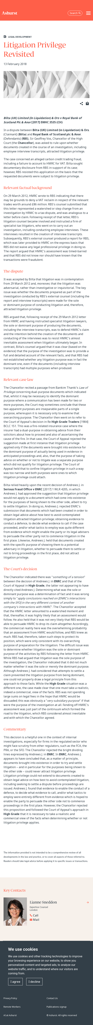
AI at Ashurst (10, 1015)
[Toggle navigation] (88, 13)
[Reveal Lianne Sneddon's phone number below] (58, 915)
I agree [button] (15, 982)
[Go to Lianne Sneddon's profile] (59, 903)
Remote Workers (12, 1006)
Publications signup (57, 1006)
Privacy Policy (10, 998)
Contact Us (52, 998)
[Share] (81, 104)
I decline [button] (34, 982)
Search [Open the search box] (75, 13)
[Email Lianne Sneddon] (59, 920)
